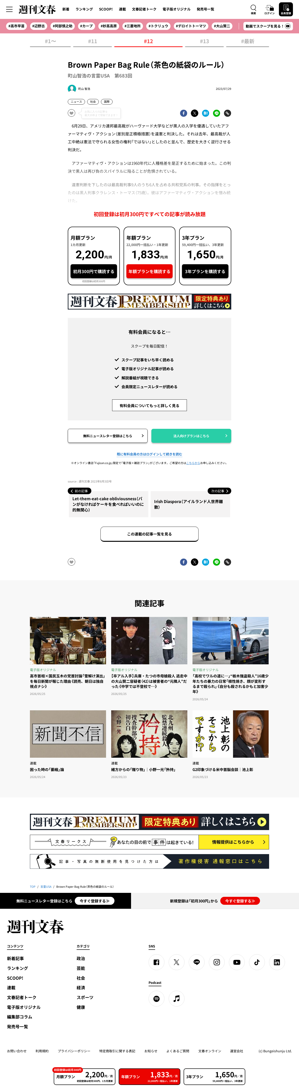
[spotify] (156, 999)
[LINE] (197, 962)
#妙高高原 (109, 25)
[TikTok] (257, 962)
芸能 (81, 968)
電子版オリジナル (177, 9)
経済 (81, 987)
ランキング (84, 9)
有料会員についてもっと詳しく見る (149, 405)
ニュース (76, 101)
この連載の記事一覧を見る (149, 534)
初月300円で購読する (93, 271)
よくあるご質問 (177, 1051)
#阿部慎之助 (62, 25)
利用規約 (42, 1051)
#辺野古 (38, 25)
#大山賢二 (222, 25)
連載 (122, 9)
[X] (177, 962)
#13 (204, 41)
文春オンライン (209, 1051)
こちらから (193, 463)
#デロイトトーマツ (191, 25)
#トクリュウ (158, 25)
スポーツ (85, 997)
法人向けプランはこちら (191, 435)
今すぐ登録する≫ (95, 901)
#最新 (247, 41)
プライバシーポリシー (74, 1051)
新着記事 (15, 958)
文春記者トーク (144, 9)
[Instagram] (217, 962)
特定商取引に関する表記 (117, 1051)
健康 (81, 1007)
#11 (92, 41)
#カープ (86, 25)
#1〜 (50, 41)
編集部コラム (19, 1017)
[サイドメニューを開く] (9, 9)
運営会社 (236, 1051)
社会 (93, 101)
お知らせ (150, 1051)
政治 (81, 958)
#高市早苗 (16, 25)
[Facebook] (156, 962)
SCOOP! (106, 9)
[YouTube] (237, 962)
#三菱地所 (133, 25)
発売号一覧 (205, 9)
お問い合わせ (17, 1051)
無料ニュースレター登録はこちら (107, 435)
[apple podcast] (177, 999)
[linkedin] (277, 962)
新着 (65, 9)
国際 (107, 101)
